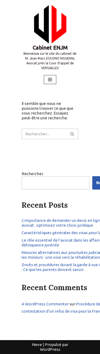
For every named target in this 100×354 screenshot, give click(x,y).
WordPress (50, 349)
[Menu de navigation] (50, 79)
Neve (37, 344)
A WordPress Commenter (45, 304)
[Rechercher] (44, 133)
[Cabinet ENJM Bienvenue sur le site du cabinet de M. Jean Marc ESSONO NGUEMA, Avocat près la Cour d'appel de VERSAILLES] (50, 37)
